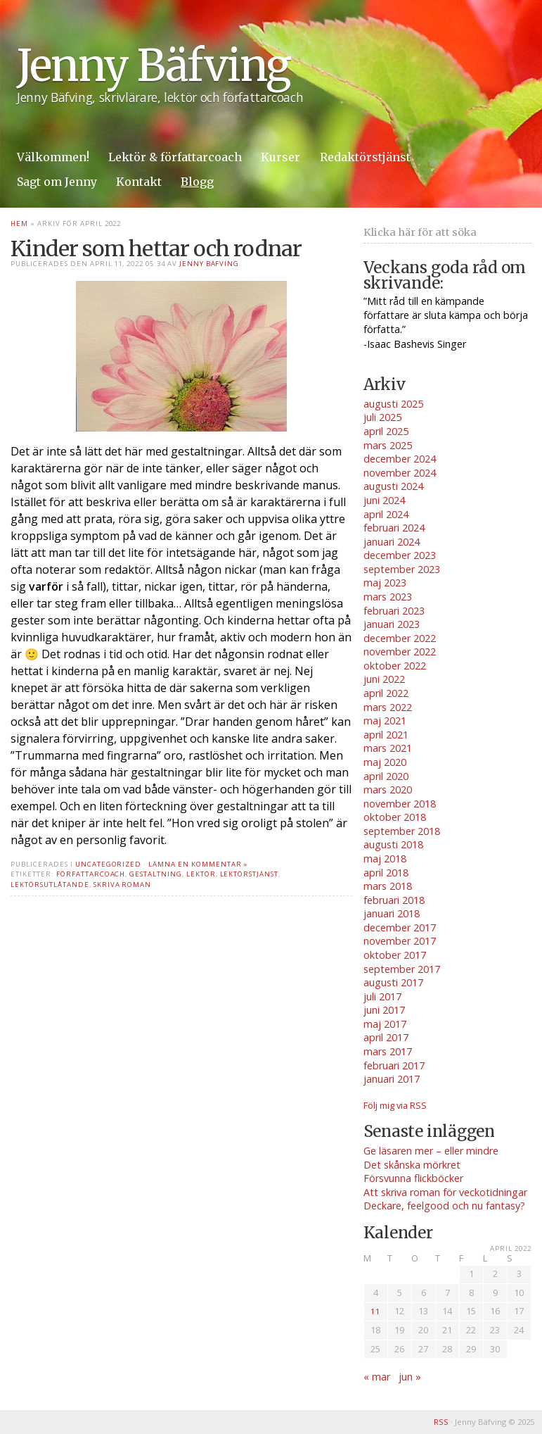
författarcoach (90, 874)
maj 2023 (384, 582)
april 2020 (385, 776)
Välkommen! (53, 157)
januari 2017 (391, 1079)
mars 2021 (387, 748)
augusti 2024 (393, 486)
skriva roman (122, 884)
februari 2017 (394, 1065)
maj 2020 (384, 762)
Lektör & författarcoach (175, 157)
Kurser (280, 157)
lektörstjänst (249, 874)
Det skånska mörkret (411, 1164)
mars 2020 (387, 789)
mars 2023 (387, 596)
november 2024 (399, 472)
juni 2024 (384, 500)
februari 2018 (394, 900)
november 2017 (399, 941)
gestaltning (155, 874)
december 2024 (399, 458)
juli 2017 (382, 996)
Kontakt (139, 182)
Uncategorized (108, 864)
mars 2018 (387, 886)
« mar (376, 1376)
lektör (201, 874)
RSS (441, 1421)
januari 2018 (391, 913)
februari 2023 (394, 610)
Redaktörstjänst (365, 157)
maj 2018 (384, 858)
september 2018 (401, 831)
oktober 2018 (394, 817)
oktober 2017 (394, 955)
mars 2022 (387, 707)
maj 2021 (384, 720)
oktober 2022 (394, 665)
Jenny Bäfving (153, 66)
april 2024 (385, 514)
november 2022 (399, 651)
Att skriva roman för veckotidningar (445, 1192)
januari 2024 (391, 541)
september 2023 (401, 569)
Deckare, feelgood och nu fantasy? (444, 1205)
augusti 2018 (393, 844)
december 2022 (399, 638)
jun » (410, 1376)
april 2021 (385, 734)
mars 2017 (387, 1051)
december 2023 (399, 555)
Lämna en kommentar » (198, 864)
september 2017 (401, 969)
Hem (19, 223)
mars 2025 (387, 445)
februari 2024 (394, 527)
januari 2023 (391, 624)
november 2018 (399, 803)
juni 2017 (384, 1010)
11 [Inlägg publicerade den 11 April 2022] (375, 1311)
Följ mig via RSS (395, 1105)
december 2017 (399, 927)
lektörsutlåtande (50, 884)
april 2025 (385, 431)
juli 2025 (382, 417)
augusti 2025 (393, 403)
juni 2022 (384, 679)
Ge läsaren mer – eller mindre (430, 1150)
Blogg (197, 182)
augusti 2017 (393, 982)
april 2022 (385, 693)
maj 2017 (384, 1024)
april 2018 (385, 872)
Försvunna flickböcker (413, 1178)
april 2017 (385, 1037)
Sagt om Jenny (57, 182)
